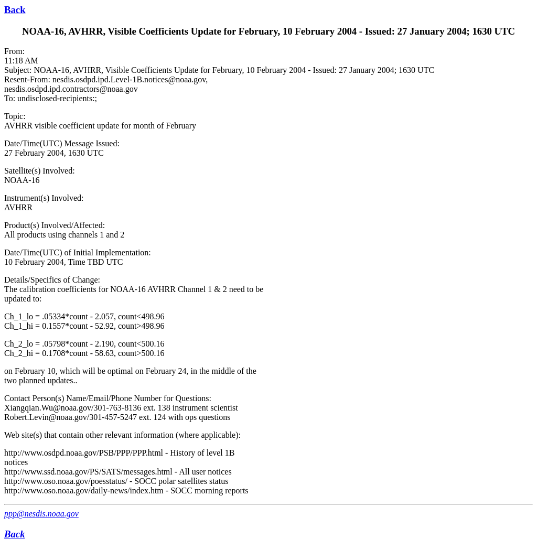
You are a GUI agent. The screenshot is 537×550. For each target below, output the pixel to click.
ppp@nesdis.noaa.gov (41, 513)
